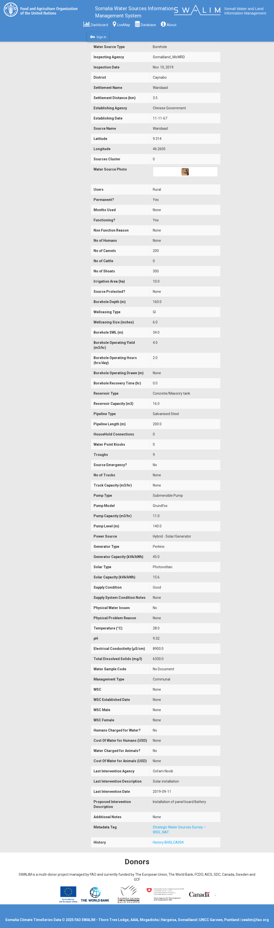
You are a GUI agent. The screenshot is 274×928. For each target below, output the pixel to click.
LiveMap (121, 24)
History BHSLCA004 (168, 842)
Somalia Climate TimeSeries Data (33, 920)
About (168, 24)
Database (145, 24)
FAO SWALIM (85, 920)
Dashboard (95, 24)
